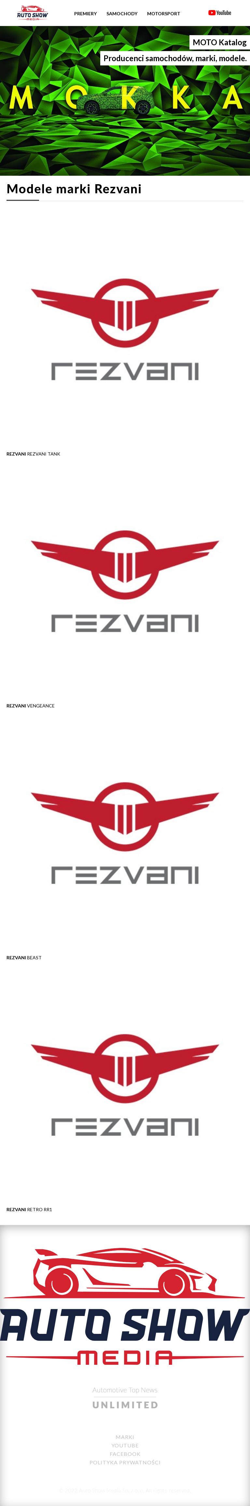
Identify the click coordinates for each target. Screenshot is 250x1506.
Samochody (121, 13)
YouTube (125, 1445)
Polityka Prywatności (125, 1462)
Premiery (85, 13)
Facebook (125, 1454)
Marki (125, 1437)
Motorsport (163, 13)
